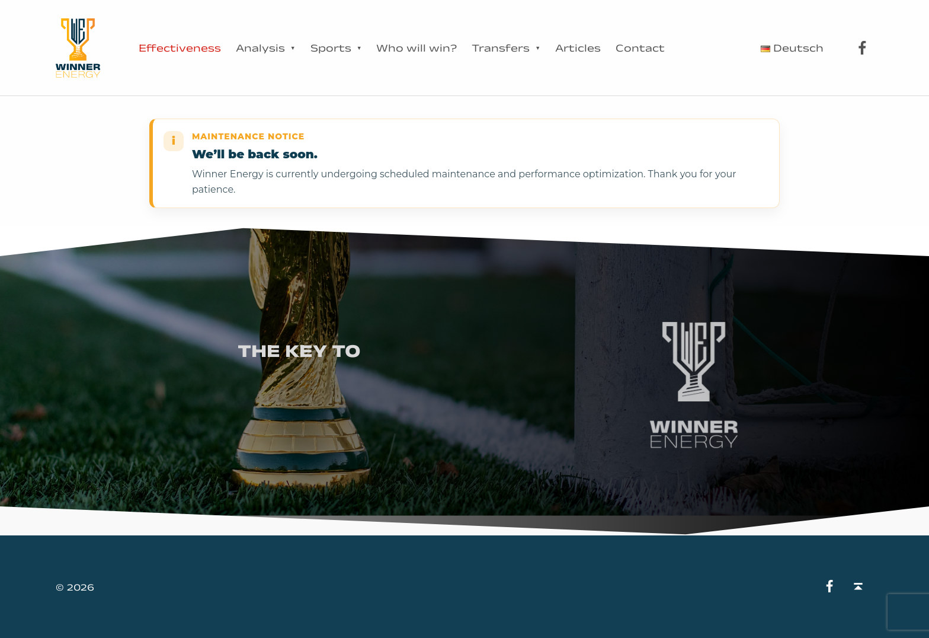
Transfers (501, 48)
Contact (640, 48)
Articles (578, 48)
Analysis (260, 48)
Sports (330, 48)
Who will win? (416, 48)
